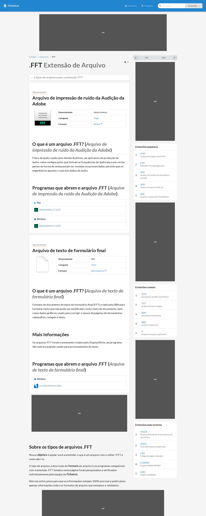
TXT (143, 303)
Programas (147, 6)
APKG (143, 443)
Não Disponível (99, 271)
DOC (144, 294)
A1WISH (144, 462)
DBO (143, 472)
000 (142, 194)
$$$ (143, 322)
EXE (142, 163)
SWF (143, 312)
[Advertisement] (103, 32)
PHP (142, 153)
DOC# (143, 431)
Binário (98, 124)
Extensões (131, 6)
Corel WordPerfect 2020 (47, 386)
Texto (93, 265)
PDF (142, 172)
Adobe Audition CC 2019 (47, 209)
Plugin (96, 118)
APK (142, 184)
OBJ (142, 453)
